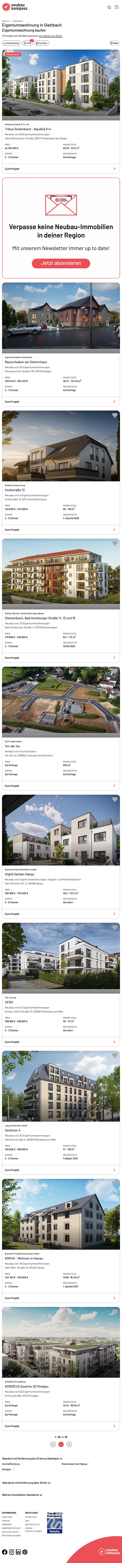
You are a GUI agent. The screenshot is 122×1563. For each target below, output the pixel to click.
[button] (61, 228)
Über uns (7, 1517)
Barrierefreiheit (11, 1528)
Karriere (7, 1524)
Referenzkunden (11, 1535)
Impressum (31, 1517)
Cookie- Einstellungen (33, 1529)
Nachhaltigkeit (10, 1532)
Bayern (5, 21)
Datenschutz (32, 1524)
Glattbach (18, 21)
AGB (27, 1520)
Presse (6, 1520)
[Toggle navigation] (116, 7)
